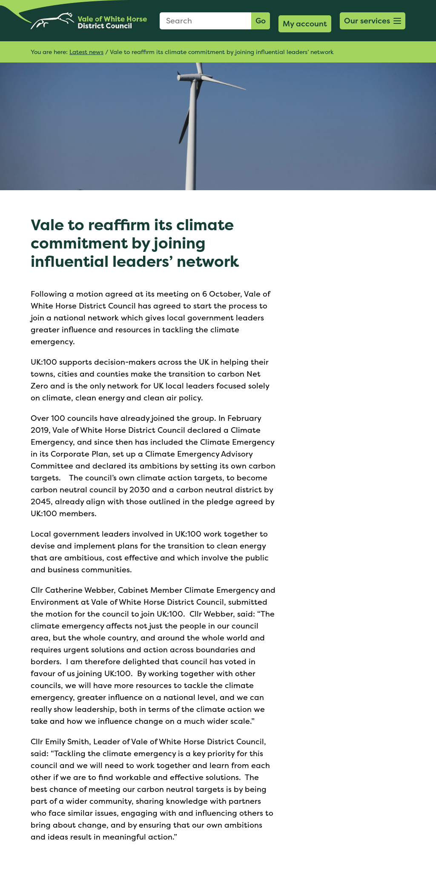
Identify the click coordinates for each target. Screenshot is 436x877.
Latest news (86, 52)
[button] (372, 20)
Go (260, 20)
